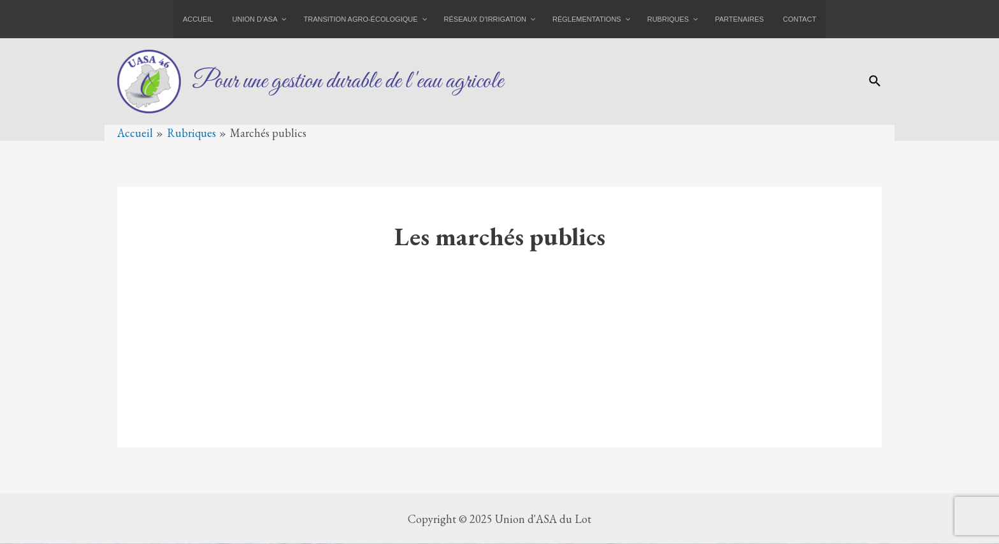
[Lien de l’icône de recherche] (875, 82)
